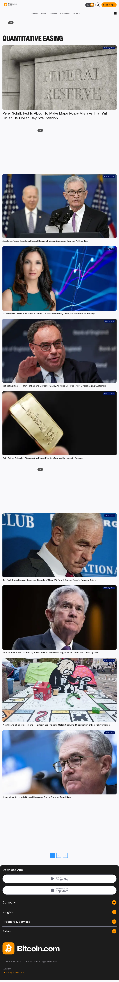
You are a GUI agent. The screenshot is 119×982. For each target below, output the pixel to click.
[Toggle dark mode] (89, 5)
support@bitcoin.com (13, 972)
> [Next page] (65, 855)
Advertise (76, 14)
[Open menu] (115, 13)
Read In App (109, 5)
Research (53, 14)
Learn (43, 14)
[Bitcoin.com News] (10, 5)
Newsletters (64, 14)
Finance (35, 14)
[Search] (97, 4)
